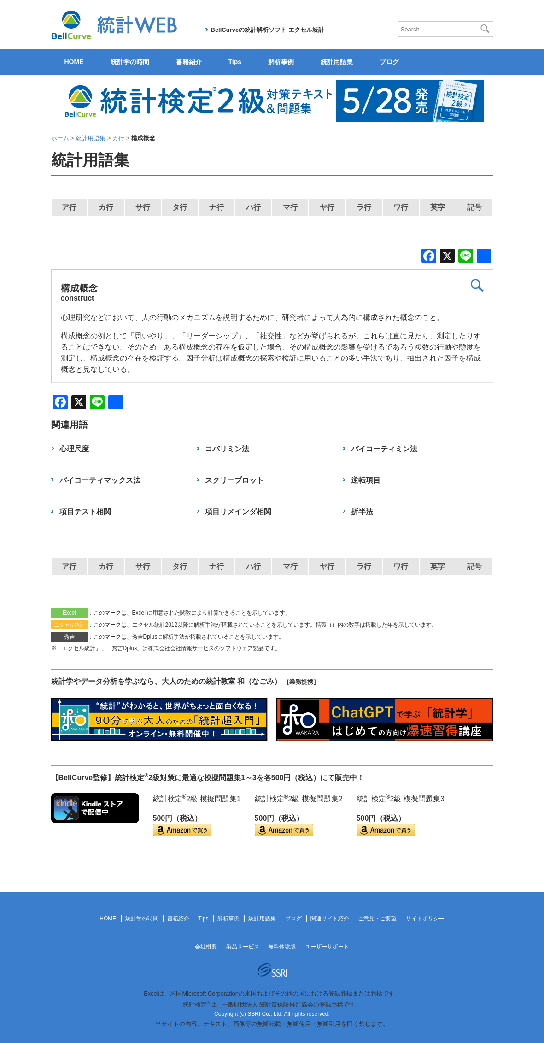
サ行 (142, 207)
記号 (474, 207)
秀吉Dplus (124, 648)
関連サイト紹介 (329, 918)
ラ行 (364, 207)
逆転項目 (365, 480)
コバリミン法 (227, 449)
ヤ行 (327, 207)
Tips (235, 61)
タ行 (179, 207)
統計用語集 (337, 61)
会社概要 (206, 946)
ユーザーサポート (327, 946)
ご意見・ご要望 (377, 918)
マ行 (290, 207)
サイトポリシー (425, 918)
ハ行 (253, 207)
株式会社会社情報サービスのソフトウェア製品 (206, 648)
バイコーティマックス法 (99, 480)
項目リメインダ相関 (238, 512)
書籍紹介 (189, 61)
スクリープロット (234, 480)
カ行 (106, 207)
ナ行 (216, 207)
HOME (74, 61)
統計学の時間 (130, 61)
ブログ (389, 61)
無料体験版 (282, 946)
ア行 (69, 207)
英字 (437, 207)
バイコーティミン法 (384, 449)
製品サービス (242, 946)
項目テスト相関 (85, 512)
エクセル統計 (78, 648)
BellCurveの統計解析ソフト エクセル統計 (267, 29)
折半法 (362, 512)
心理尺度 (74, 449)
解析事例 (281, 61)
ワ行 (400, 207)
